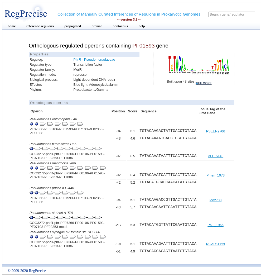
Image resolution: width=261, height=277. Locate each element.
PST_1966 (215, 225)
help (142, 26)
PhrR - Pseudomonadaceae (94, 59)
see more (203, 83)
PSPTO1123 (215, 244)
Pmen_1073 (215, 175)
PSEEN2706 (215, 131)
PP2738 (216, 200)
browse (96, 26)
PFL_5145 (215, 156)
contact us (120, 26)
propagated (72, 26)
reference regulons (40, 26)
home (12, 26)
